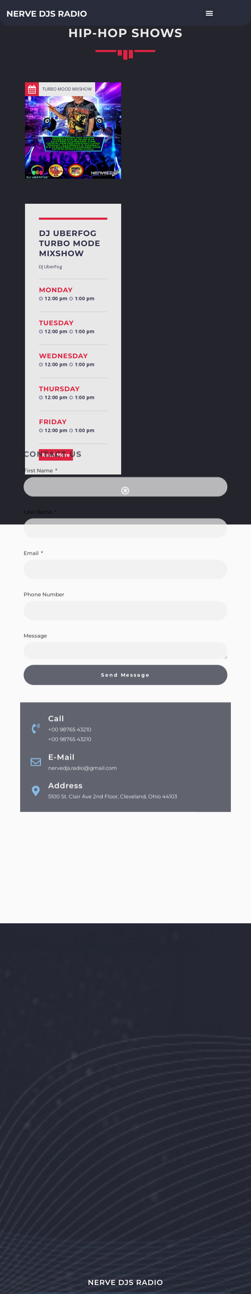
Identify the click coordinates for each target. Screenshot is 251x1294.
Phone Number (44, 463)
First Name (39, 339)
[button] (209, 13)
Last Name (38, 381)
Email (32, 422)
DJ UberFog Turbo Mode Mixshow (69, 243)
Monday (56, 290)
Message (35, 505)
